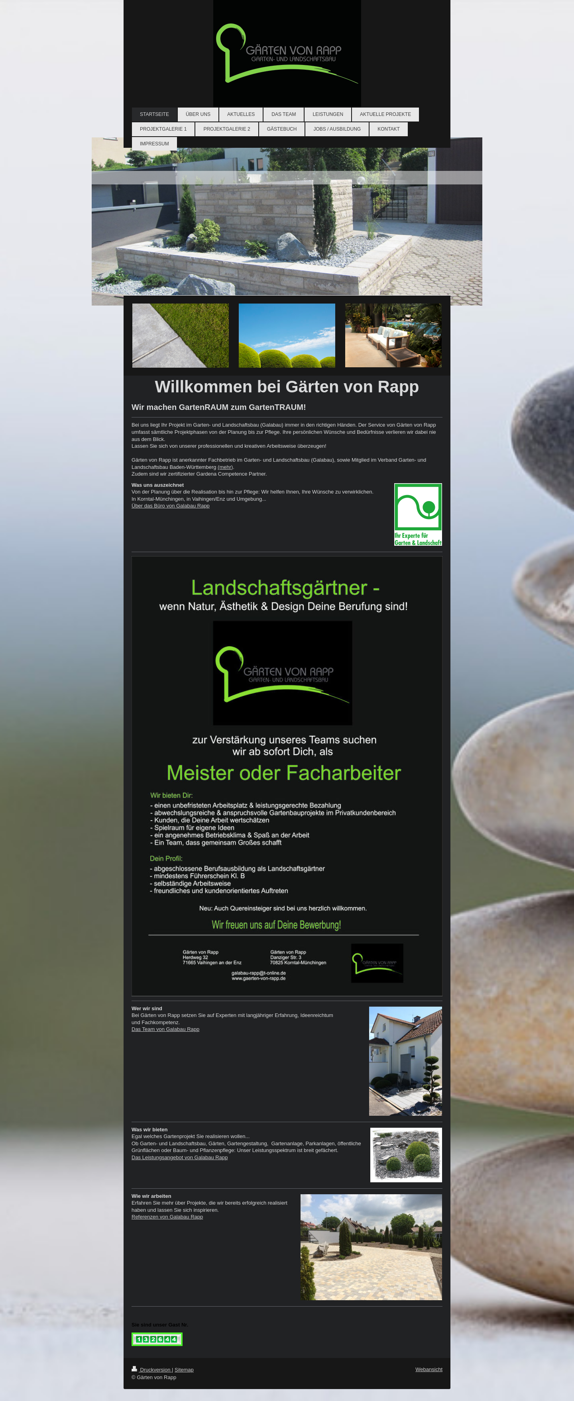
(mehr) (225, 467)
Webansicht (428, 1369)
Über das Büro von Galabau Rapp (171, 506)
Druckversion (152, 1370)
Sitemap (184, 1370)
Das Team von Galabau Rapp (165, 1029)
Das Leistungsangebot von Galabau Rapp (180, 1157)
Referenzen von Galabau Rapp (167, 1217)
